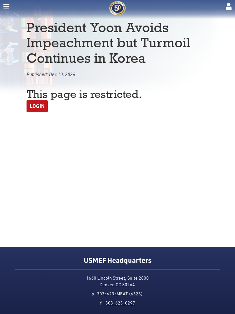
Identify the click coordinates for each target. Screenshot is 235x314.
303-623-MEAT (112, 293)
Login (37, 106)
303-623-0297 (120, 302)
